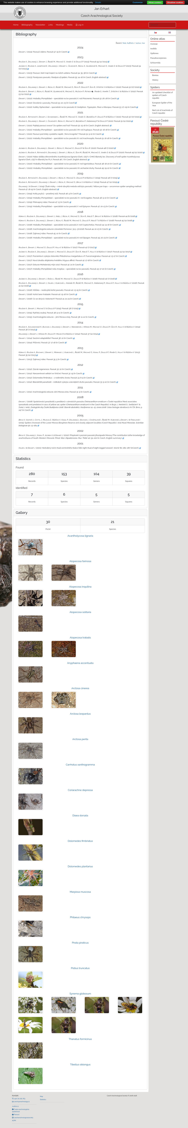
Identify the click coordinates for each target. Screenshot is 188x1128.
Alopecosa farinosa (80, 561)
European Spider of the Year (162, 104)
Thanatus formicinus (80, 1039)
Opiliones (154, 53)
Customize (137, 2)
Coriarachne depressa (80, 790)
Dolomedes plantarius (80, 866)
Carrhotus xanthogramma (80, 764)
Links (50, 25)
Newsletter (40, 25)
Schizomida (155, 63)
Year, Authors (128, 43)
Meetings (60, 25)
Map (41, 1096)
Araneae (154, 44)
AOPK (14, 1120)
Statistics (43, 1099)
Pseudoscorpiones (158, 58)
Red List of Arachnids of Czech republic (162, 111)
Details (98, 2)
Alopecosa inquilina (80, 586)
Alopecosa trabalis (80, 637)
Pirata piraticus (80, 942)
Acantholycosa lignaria (80, 535)
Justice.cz (15, 1106)
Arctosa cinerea (80, 688)
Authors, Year (140, 43)
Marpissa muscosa (80, 891)
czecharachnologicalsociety (23, 1117)
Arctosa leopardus (80, 713)
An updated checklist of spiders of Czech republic (162, 95)
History (155, 80)
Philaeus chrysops (80, 917)
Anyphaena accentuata (80, 663)
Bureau (155, 75)
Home (15, 25)
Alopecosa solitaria (80, 612)
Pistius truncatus (80, 968)
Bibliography (27, 25)
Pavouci (16, 1114)
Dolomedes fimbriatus (80, 840)
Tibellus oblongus (80, 1064)
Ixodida (153, 49)
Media (69, 25)
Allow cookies (155, 2)
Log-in (80, 25)
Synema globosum (80, 993)
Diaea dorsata (80, 815)
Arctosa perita (80, 739)
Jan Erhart (101, 9)
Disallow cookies (175, 2)
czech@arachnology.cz (22, 1101)
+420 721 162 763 (19, 1098)
